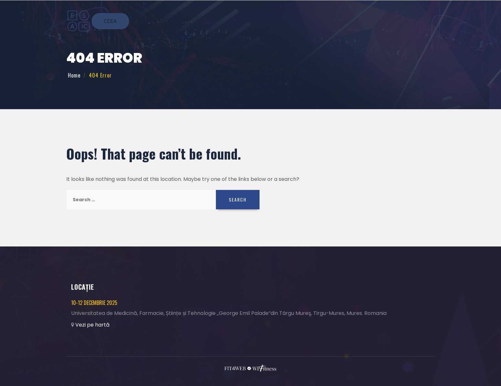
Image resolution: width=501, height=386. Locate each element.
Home (74, 75)
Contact (416, 21)
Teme (287, 21)
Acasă (268, 21)
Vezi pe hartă (92, 325)
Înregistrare (315, 21)
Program (348, 21)
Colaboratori (383, 21)
